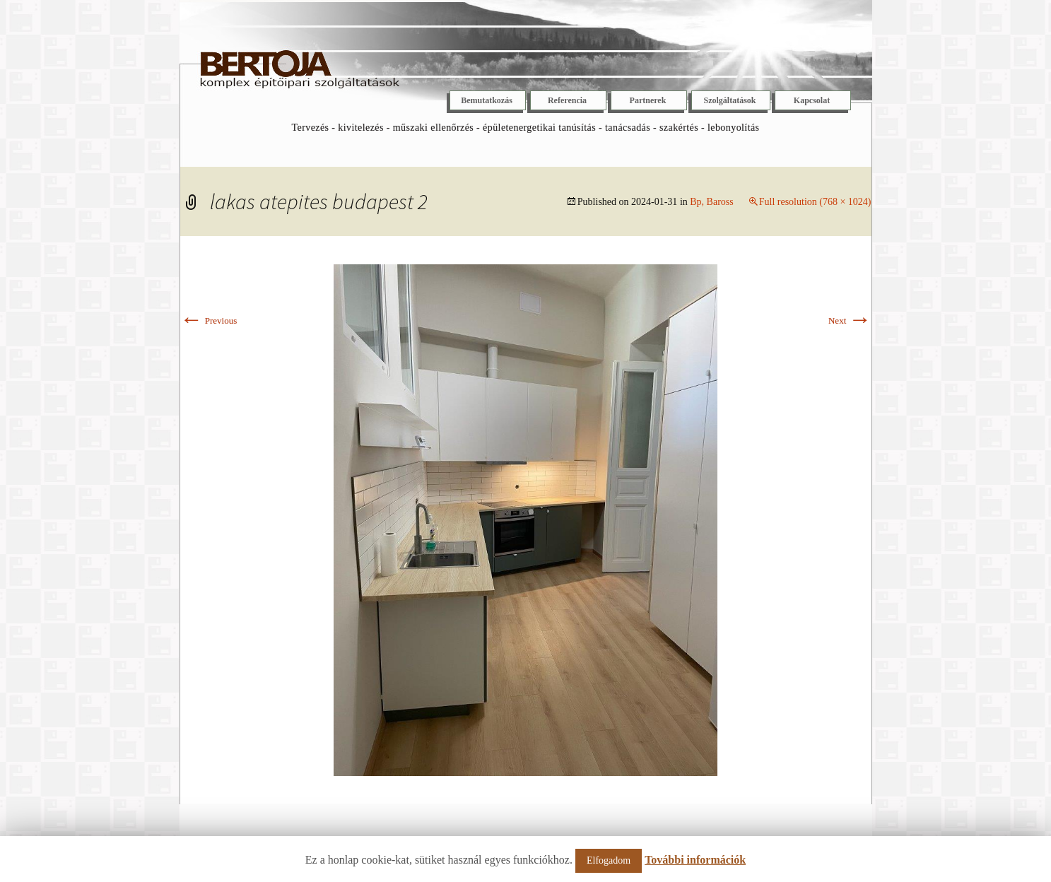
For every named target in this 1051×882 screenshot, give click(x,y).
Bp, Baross (711, 201)
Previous (208, 320)
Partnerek (648, 100)
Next (849, 320)
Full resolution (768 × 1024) (815, 201)
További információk (695, 860)
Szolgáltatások (729, 100)
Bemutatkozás (486, 100)
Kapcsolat (812, 100)
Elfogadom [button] (608, 860)
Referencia (567, 100)
